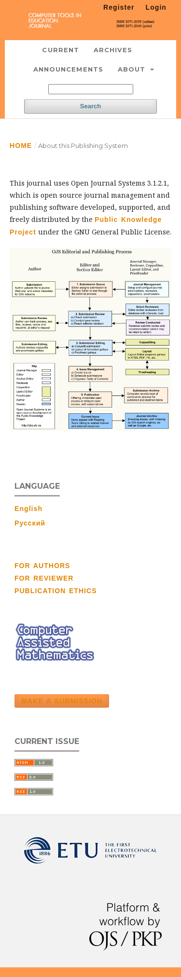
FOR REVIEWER (44, 578)
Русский (29, 523)
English (28, 508)
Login (156, 7)
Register (119, 7)
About (133, 69)
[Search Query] (90, 89)
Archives (113, 50)
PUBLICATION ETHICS (55, 591)
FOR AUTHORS (42, 565)
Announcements (68, 69)
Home (21, 145)
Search (90, 106)
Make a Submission (61, 701)
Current (60, 50)
